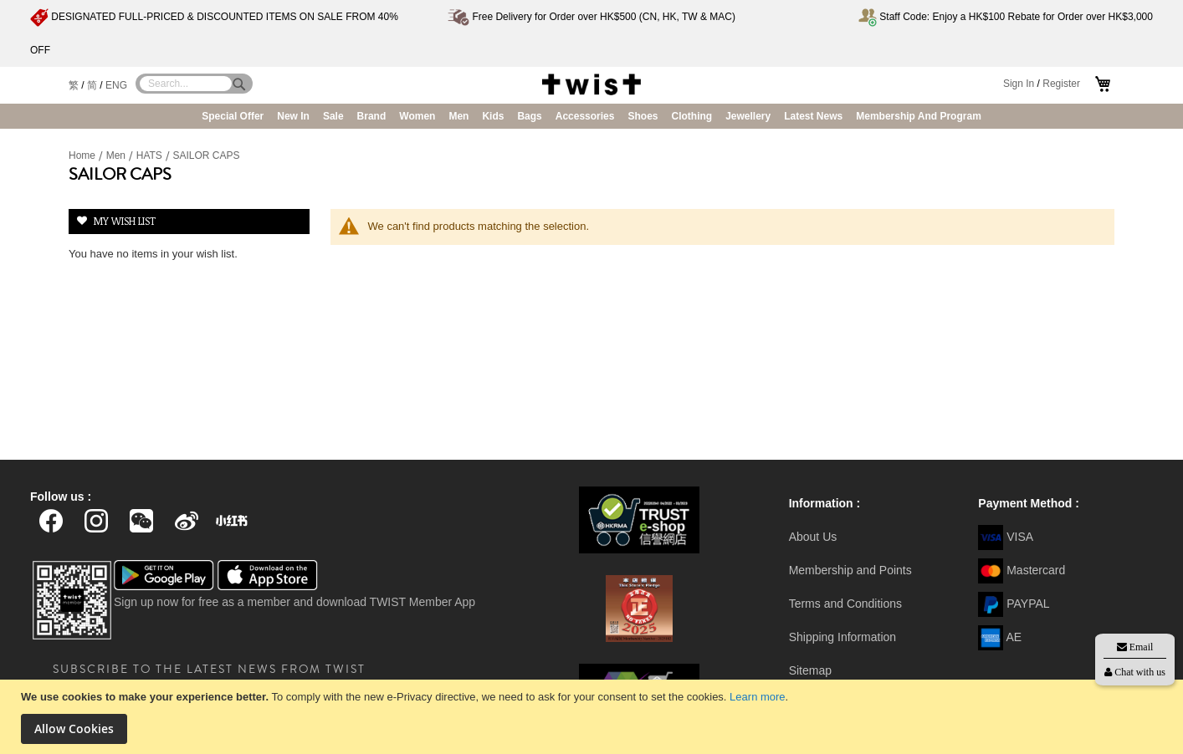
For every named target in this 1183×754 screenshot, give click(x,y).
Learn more (757, 696)
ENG (116, 85)
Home (83, 155)
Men (117, 155)
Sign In (1018, 83)
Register (1061, 83)
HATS (150, 155)
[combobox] (186, 83)
